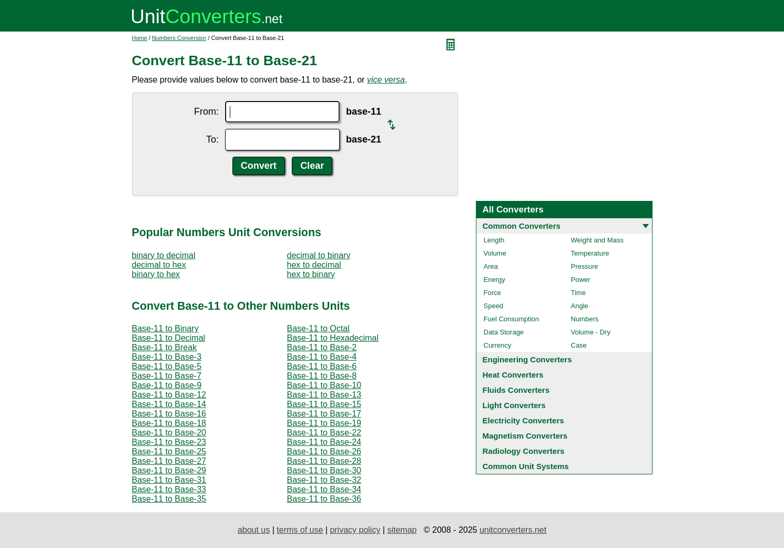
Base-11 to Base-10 (324, 385)
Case (579, 345)
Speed (494, 306)
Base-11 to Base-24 (324, 442)
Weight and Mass (597, 240)
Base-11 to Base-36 (324, 498)
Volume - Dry (590, 332)
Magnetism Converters (525, 435)
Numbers (585, 319)
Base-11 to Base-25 (169, 451)
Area (491, 266)
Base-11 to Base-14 (169, 404)
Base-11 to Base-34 (324, 489)
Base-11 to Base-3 (167, 356)
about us (254, 529)
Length (494, 240)
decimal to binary (319, 255)
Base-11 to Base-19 (324, 423)
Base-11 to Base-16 (169, 413)
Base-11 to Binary (165, 328)
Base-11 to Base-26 (324, 451)
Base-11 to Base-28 (324, 460)
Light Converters (514, 405)
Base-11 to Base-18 (169, 423)
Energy (494, 279)
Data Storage (504, 332)
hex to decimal (314, 264)
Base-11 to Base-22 (324, 432)
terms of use (300, 529)
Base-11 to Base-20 (169, 432)
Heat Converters (513, 374)
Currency (498, 345)
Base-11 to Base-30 (324, 470)
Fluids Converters (516, 389)
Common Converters (522, 225)
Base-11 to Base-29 (169, 470)
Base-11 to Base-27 (169, 460)
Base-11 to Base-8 (322, 375)
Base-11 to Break (164, 347)
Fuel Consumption (511, 319)
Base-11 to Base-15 (324, 404)
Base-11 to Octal (318, 328)
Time (578, 293)
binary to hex (156, 274)
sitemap (401, 529)
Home (139, 38)
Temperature (590, 253)
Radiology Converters (524, 450)
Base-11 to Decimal (169, 337)
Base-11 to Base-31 (169, 479)
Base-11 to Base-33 (169, 489)
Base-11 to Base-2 (322, 347)
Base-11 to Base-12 (169, 394)
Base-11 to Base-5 (167, 366)
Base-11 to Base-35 (169, 498)
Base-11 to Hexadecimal (333, 337)
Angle (579, 306)
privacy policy (355, 529)
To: (212, 139)
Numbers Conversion (179, 38)
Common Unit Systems (526, 466)
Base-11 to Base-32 (324, 479)
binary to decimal (164, 255)
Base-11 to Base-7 (167, 375)
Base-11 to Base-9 (167, 385)
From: (206, 111)
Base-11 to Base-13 (324, 394)
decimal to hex (159, 264)
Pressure (584, 266)
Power (580, 279)
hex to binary (311, 274)
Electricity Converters (523, 420)
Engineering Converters (527, 359)
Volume (495, 253)
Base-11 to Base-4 (322, 356)
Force (492, 293)
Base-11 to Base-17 (324, 413)
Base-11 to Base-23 (169, 442)
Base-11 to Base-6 (322, 366)
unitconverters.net (513, 529)
